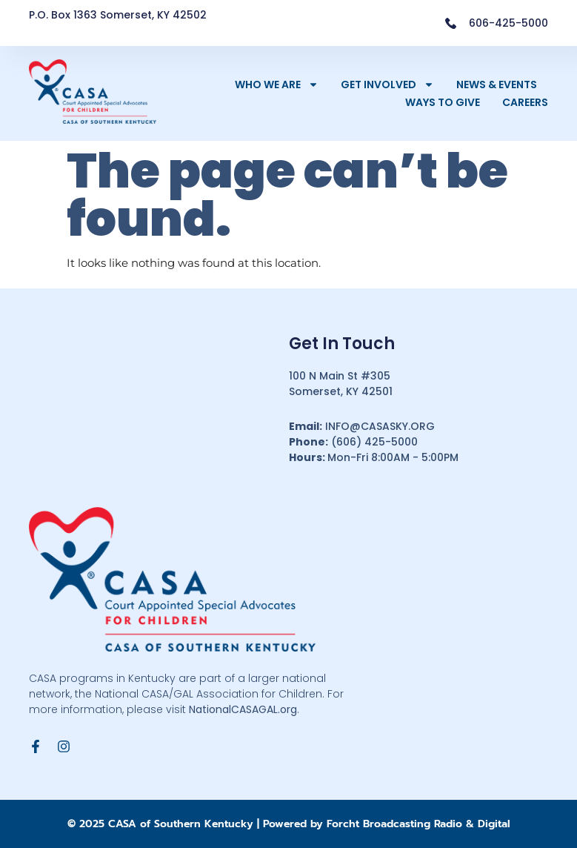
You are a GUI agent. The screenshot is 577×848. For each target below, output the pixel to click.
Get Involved (387, 84)
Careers (525, 102)
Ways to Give (442, 102)
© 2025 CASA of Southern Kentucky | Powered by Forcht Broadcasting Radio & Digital (288, 824)
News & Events (496, 84)
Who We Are (276, 84)
